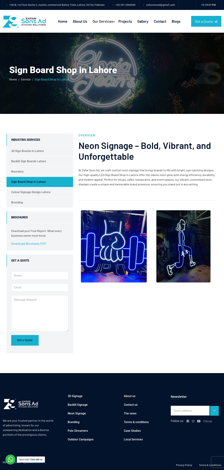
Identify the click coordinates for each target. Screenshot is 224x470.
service (26, 79)
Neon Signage (77, 413)
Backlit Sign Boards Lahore (28, 161)
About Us (80, 21)
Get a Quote (206, 21)
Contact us (131, 404)
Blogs (176, 21)
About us (129, 396)
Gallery (142, 21)
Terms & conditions (136, 422)
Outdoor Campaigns (80, 439)
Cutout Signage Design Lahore (31, 192)
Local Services (133, 439)
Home (62, 21)
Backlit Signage (78, 404)
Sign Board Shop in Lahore (28, 182)
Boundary (17, 171)
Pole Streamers (78, 430)
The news (130, 413)
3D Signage (75, 396)
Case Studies (132, 430)
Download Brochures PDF (28, 243)
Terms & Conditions (210, 465)
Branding (17, 202)
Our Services (103, 21)
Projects (125, 21)
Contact (160, 21)
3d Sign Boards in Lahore (27, 151)
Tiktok (207, 421)
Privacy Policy (184, 465)
